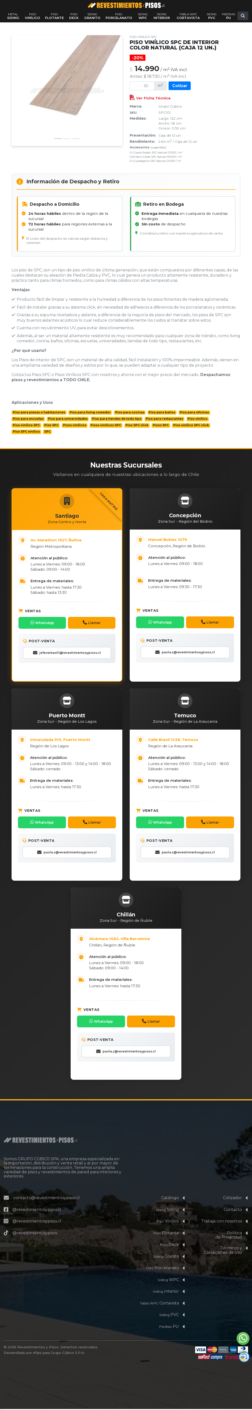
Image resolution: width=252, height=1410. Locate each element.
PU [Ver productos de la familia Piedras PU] (228, 16)
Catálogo (170, 1198)
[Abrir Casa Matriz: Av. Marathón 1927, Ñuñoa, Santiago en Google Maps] (73, 542)
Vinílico (167, 1222)
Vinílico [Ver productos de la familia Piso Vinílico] (32, 16)
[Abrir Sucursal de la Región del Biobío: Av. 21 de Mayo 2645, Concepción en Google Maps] (191, 542)
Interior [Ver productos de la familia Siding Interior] (162, 16)
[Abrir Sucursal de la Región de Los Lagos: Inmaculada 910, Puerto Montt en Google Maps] (73, 742)
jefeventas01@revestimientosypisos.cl (66, 652)
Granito (166, 1257)
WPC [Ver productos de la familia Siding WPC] (143, 16)
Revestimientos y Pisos (38, 1348)
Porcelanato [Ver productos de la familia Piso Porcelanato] (119, 16)
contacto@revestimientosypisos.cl (46, 1198)
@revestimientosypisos (35, 1233)
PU (169, 1327)
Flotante (166, 1233)
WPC (168, 1280)
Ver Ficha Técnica (150, 98)
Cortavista (159, 1303)
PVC (169, 1315)
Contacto (233, 1210)
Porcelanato (162, 1269)
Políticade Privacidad (228, 1235)
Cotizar (179, 85)
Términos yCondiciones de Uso (223, 1251)
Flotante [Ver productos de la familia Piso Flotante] (54, 16)
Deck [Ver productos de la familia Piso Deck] (74, 16)
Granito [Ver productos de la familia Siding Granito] (92, 16)
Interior (166, 1292)
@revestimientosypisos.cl (37, 1210)
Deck (169, 1245)
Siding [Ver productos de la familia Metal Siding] (13, 16)
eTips (37, 1354)
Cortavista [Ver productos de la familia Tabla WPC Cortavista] (188, 16)
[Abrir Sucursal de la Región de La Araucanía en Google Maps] (191, 742)
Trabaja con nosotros (221, 1222)
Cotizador (232, 1198)
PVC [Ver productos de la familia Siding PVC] (212, 16)
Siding (167, 1210)
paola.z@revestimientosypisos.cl (185, 652)
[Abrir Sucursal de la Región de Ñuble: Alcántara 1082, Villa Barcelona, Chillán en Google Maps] (132, 942)
